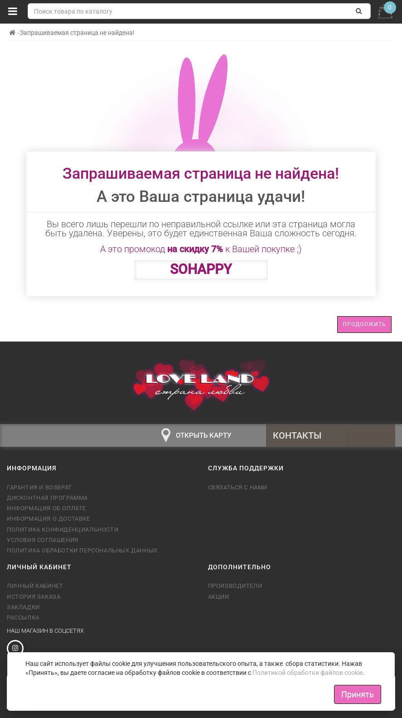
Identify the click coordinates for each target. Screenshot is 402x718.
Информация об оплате (46, 508)
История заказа (33, 596)
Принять (357, 694)
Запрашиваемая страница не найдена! (77, 32)
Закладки (23, 607)
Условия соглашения (42, 540)
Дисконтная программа (47, 497)
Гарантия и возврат (39, 487)
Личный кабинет (35, 585)
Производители (235, 585)
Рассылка (23, 617)
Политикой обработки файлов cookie (307, 672)
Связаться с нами (238, 487)
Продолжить (364, 324)
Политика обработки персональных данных (82, 550)
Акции (218, 596)
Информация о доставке (48, 518)
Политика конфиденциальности (62, 529)
